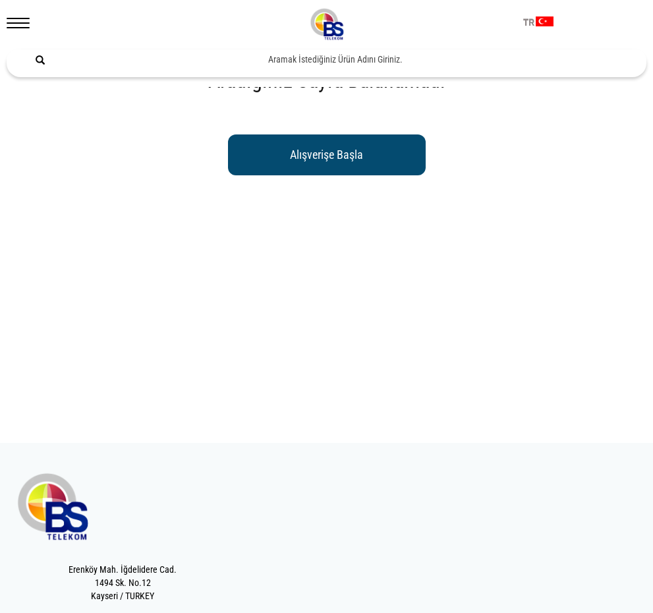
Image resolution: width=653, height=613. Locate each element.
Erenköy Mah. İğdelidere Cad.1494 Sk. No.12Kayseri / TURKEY (123, 582)
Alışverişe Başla (326, 154)
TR (528, 23)
